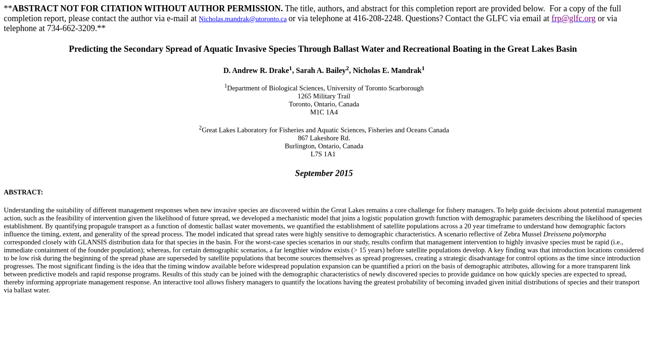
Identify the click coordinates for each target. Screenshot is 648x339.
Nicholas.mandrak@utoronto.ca (243, 19)
